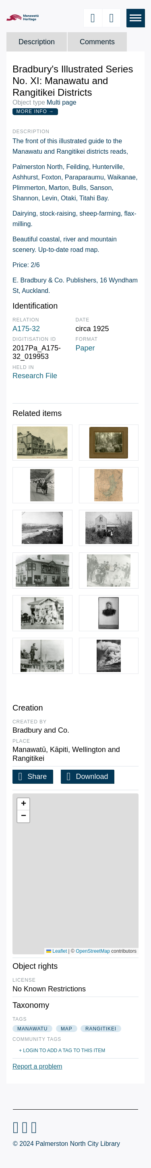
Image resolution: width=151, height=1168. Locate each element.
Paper (85, 348)
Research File (34, 376)
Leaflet (56, 951)
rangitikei (100, 1029)
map (66, 1029)
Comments (97, 42)
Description (37, 42)
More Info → (35, 111)
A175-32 (26, 329)
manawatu (32, 1029)
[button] (23, 804)
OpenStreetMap (93, 951)
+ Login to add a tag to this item (62, 1050)
